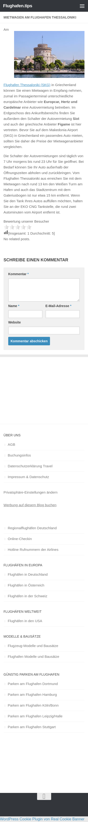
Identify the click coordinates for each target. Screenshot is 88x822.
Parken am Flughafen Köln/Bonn (33, 705)
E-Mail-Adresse (59, 306)
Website (14, 322)
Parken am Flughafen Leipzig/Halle (35, 716)
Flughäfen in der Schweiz (27, 596)
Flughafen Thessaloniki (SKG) (27, 85)
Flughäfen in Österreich (26, 585)
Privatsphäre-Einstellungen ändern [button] (30, 492)
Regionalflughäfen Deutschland (32, 528)
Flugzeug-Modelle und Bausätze (33, 646)
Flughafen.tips (17, 5)
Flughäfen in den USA (25, 621)
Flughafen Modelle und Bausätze (33, 656)
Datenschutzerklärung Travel (30, 466)
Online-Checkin (20, 539)
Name (13, 306)
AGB (11, 444)
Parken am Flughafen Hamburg (32, 694)
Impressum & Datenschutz (28, 477)
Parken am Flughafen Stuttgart (32, 727)
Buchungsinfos (19, 455)
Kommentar (18, 274)
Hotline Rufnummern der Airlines (33, 550)
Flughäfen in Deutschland (28, 574)
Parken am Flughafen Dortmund (33, 684)
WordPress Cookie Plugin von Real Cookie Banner (42, 819)
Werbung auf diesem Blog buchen (30, 505)
